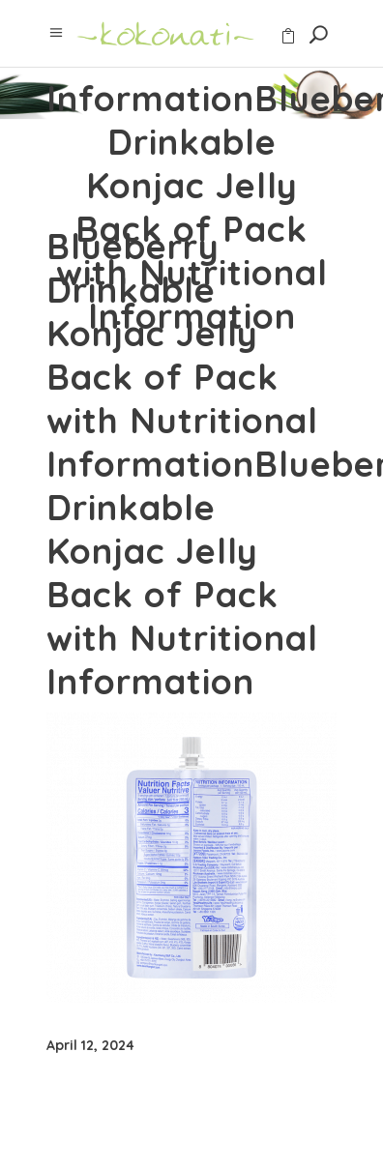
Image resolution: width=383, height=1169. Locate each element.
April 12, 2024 (90, 1045)
